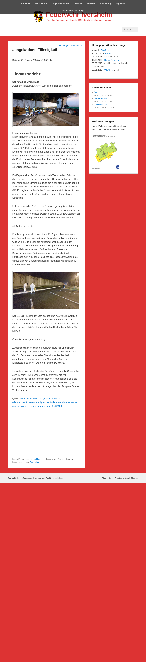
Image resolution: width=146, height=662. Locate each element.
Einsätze (91, 3)
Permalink (34, 462)
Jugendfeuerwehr (60, 3)
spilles (37, 459)
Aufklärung (105, 3)
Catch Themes (131, 478)
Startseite (25, 3)
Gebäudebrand (100, 105)
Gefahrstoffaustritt (101, 98)
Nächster (76, 45)
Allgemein (120, 3)
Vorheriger (63, 45)
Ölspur (97, 92)
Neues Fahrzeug (111, 60)
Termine (78, 3)
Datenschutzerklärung (73, 10)
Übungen (108, 70)
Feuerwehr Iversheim (79, 14)
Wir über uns (41, 3)
